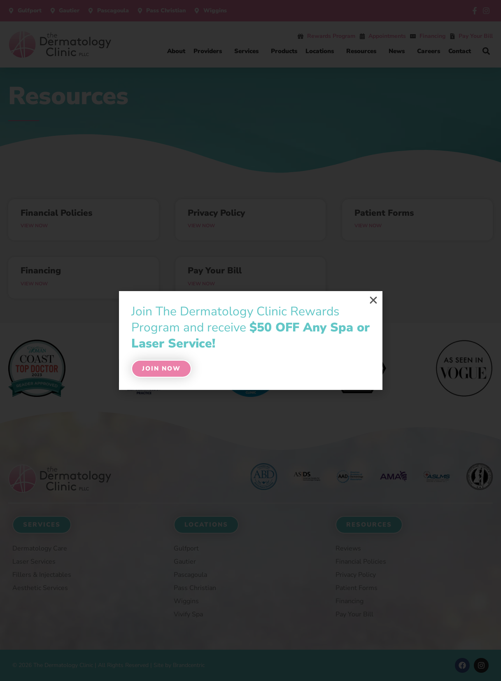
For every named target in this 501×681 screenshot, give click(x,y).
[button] (373, 300)
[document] (250, 340)
